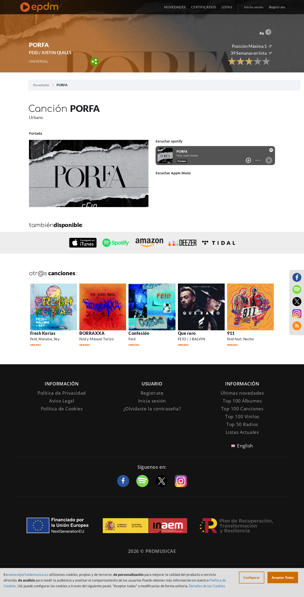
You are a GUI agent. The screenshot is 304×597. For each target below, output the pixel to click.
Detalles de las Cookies (207, 586)
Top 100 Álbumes (242, 401)
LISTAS (227, 7)
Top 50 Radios (242, 424)
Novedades (41, 85)
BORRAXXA (91, 333)
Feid (131, 339)
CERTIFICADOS (203, 7)
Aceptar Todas (283, 577)
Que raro (187, 333)
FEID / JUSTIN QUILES (50, 52)
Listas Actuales (242, 432)
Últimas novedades (242, 393)
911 (231, 333)
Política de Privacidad (62, 393)
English (245, 446)
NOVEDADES (175, 7)
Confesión (138, 333)
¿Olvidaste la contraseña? (152, 409)
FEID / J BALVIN (191, 339)
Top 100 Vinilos (242, 416)
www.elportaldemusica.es (28, 574)
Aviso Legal (61, 401)
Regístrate (277, 7)
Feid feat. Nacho (240, 339)
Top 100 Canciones (242, 409)
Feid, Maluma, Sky (45, 339)
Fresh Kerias (42, 333)
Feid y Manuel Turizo (96, 339)
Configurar (251, 577)
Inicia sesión (253, 7)
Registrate (152, 393)
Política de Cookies (62, 409)
